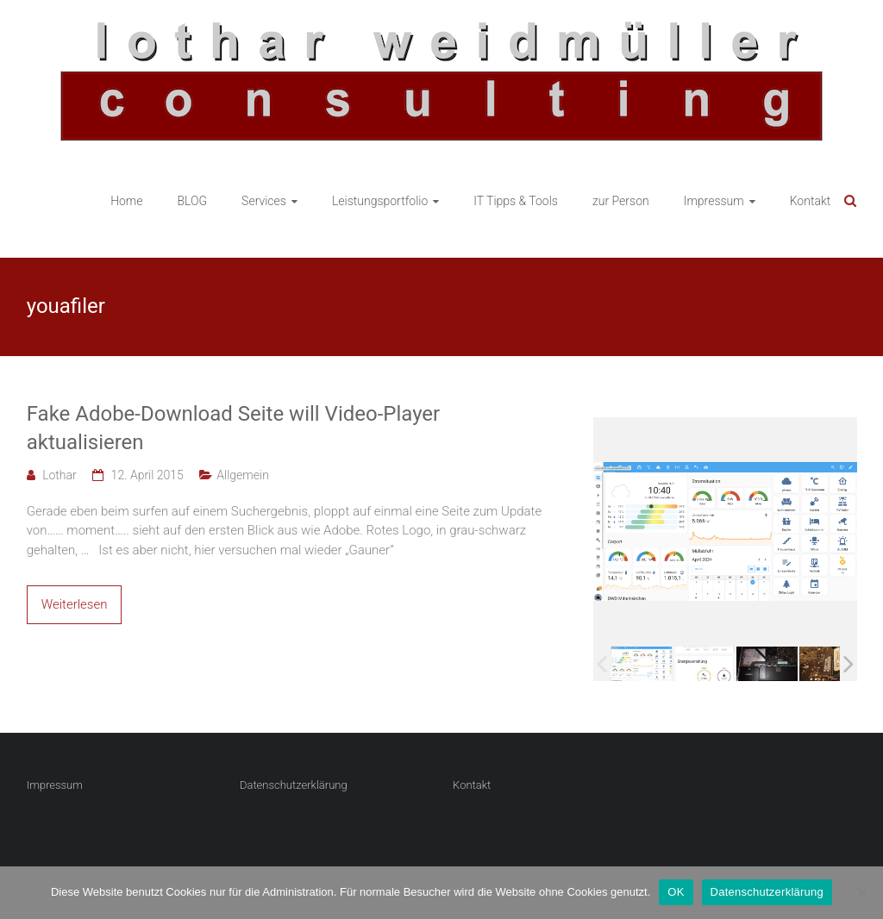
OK (675, 891)
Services (263, 201)
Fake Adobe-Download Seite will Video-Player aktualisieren (234, 428)
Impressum (714, 201)
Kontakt (810, 201)
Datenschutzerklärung (294, 784)
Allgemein (242, 475)
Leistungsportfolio (380, 201)
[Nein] (861, 892)
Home (126, 201)
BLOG (193, 201)
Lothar (59, 475)
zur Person (620, 201)
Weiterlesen (74, 604)
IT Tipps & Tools (515, 201)
